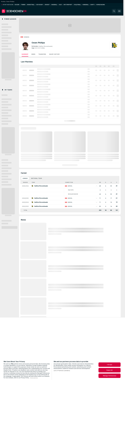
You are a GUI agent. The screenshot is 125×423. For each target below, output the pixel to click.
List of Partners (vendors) (62, 370)
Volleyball (77, 4)
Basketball (30, 4)
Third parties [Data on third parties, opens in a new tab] (34, 377)
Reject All (109, 370)
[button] (114, 11)
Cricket (47, 4)
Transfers (42, 54)
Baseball (54, 4)
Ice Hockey (39, 4)
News (33, 54)
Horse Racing (100, 4)
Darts (92, 4)
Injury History (54, 54)
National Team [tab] (36, 178)
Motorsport (68, 4)
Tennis (23, 4)
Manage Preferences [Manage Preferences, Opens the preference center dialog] (109, 376)
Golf (60, 4)
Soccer (17, 4)
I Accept (109, 364)
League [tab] (25, 178)
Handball (86, 4)
